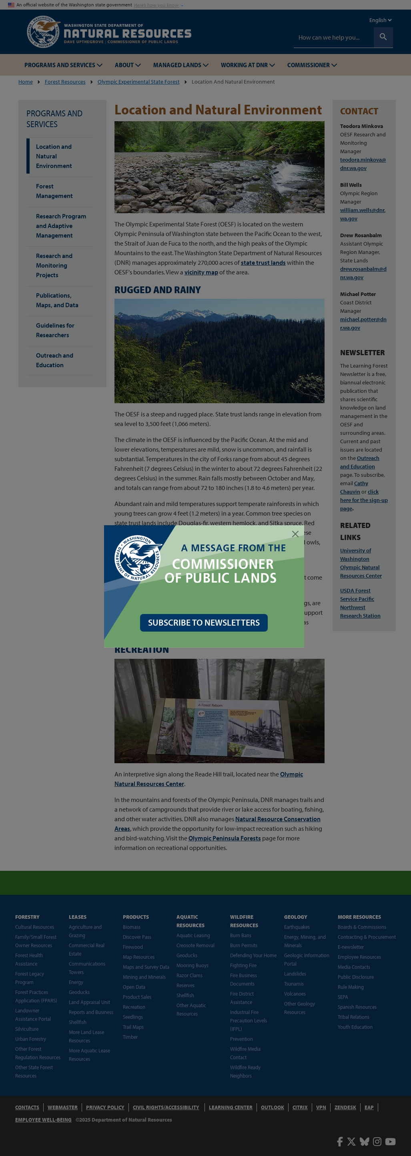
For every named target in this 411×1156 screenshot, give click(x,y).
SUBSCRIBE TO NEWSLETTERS (205, 622)
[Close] (297, 534)
